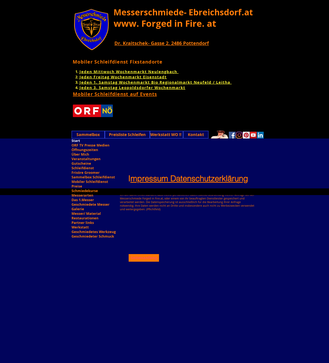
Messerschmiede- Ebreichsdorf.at (183, 12)
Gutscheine (81, 163)
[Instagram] (239, 135)
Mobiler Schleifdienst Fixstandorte (118, 61)
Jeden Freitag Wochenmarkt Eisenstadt (123, 77)
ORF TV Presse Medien (90, 145)
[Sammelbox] (88, 135)
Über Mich (80, 154)
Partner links (83, 222)
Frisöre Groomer (86, 172)
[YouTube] (253, 135)
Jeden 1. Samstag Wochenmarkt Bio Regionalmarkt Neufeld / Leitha (155, 82)
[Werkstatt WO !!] (166, 135)
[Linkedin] (260, 135)
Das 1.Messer (83, 200)
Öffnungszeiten (85, 150)
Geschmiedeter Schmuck (93, 236)
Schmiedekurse (85, 191)
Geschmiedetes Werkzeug (93, 232)
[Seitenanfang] (144, 258)
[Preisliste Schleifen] (127, 135)
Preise (77, 186)
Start (76, 141)
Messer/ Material (86, 213)
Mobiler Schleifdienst (90, 182)
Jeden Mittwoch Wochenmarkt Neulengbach (129, 71)
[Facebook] (232, 135)
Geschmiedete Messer (90, 204)
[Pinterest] (246, 135)
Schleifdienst (83, 168)
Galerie (78, 209)
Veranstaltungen (86, 159)
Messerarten (82, 195)
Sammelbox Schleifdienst (93, 177)
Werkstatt (80, 227)
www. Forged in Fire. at (165, 23)
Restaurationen (85, 218)
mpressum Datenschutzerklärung (189, 178)
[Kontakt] (196, 135)
